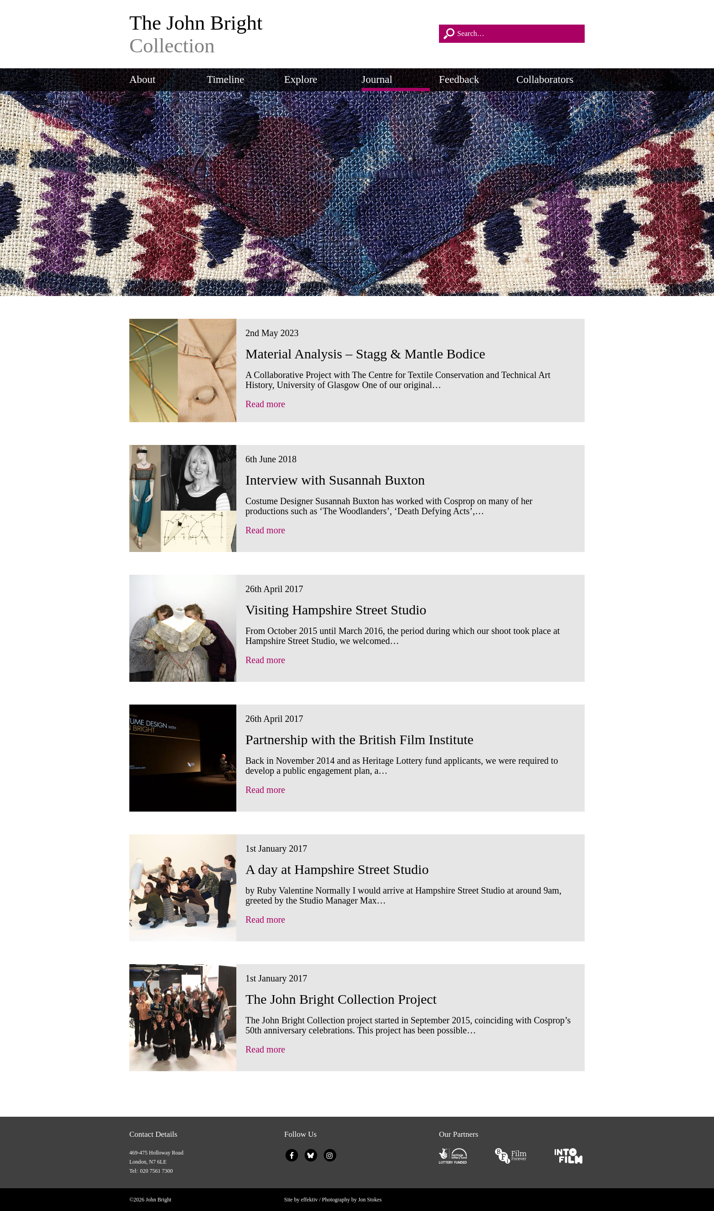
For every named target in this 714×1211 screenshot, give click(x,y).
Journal (377, 79)
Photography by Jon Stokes (352, 1199)
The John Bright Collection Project (341, 999)
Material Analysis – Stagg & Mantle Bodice (365, 353)
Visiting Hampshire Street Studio (335, 609)
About (142, 79)
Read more (265, 404)
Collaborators (544, 79)
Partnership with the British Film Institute (359, 739)
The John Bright (279, 34)
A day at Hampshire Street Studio (336, 869)
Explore (300, 79)
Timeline (225, 79)
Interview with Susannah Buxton (335, 479)
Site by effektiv (301, 1199)
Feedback (459, 79)
